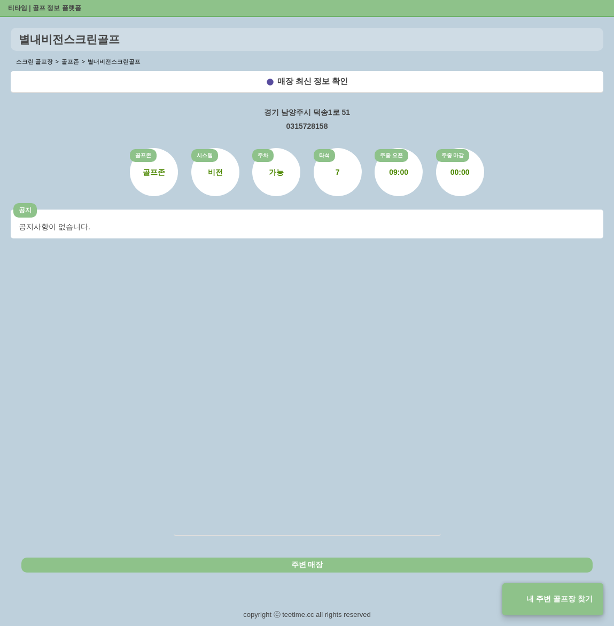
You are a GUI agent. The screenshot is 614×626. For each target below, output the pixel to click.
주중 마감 (452, 155)
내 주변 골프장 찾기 (559, 598)
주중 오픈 (391, 155)
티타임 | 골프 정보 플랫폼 (44, 8)
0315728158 (307, 126)
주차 (263, 155)
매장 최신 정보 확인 (312, 81)
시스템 (205, 155)
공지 (25, 210)
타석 (324, 155)
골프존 (143, 155)
